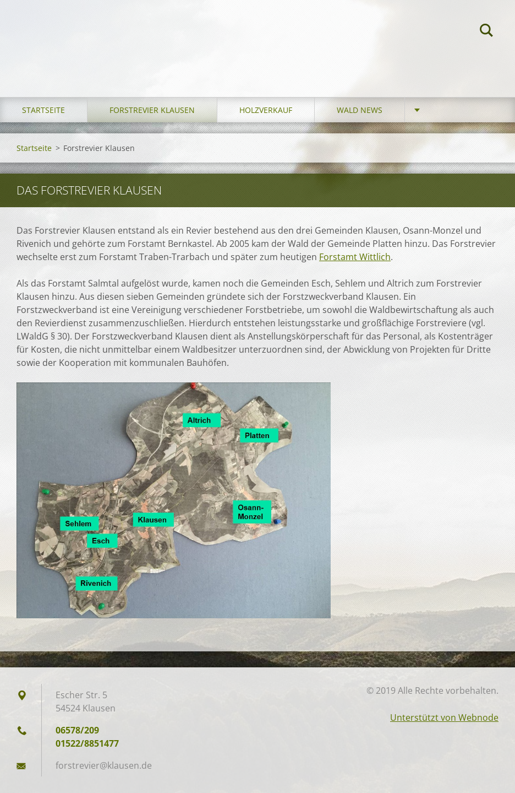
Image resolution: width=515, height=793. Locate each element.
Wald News (359, 110)
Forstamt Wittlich (355, 257)
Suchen (486, 32)
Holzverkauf (265, 110)
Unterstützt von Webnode (444, 717)
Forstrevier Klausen (152, 110)
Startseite (43, 110)
